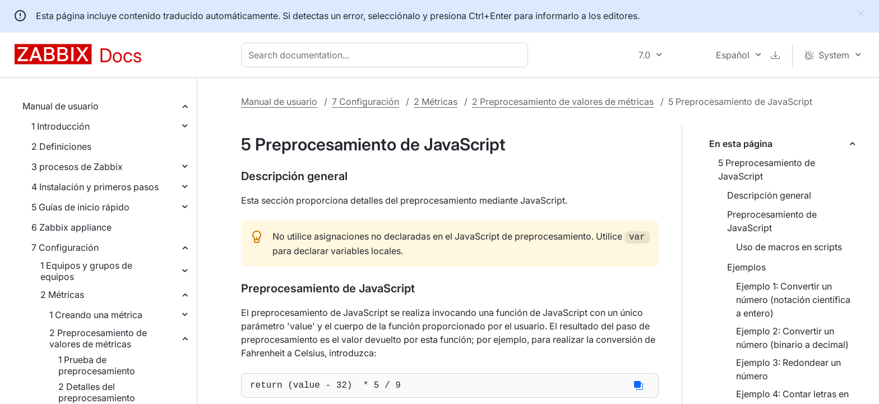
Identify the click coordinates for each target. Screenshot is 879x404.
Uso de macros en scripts (789, 246)
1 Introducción (60, 126)
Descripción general (769, 195)
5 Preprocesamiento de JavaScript (766, 169)
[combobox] (387, 55)
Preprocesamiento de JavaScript (772, 221)
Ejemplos (746, 267)
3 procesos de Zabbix (77, 166)
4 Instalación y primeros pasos (95, 186)
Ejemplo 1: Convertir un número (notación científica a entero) (793, 300)
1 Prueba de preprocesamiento (96, 365)
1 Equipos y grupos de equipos (86, 271)
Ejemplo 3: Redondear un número (788, 369)
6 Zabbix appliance (71, 227)
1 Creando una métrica (95, 314)
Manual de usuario (60, 106)
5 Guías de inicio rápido (80, 207)
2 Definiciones (61, 146)
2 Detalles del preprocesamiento (96, 392)
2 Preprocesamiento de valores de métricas (98, 338)
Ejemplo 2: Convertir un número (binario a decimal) (792, 337)
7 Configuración (65, 247)
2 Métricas (62, 294)
